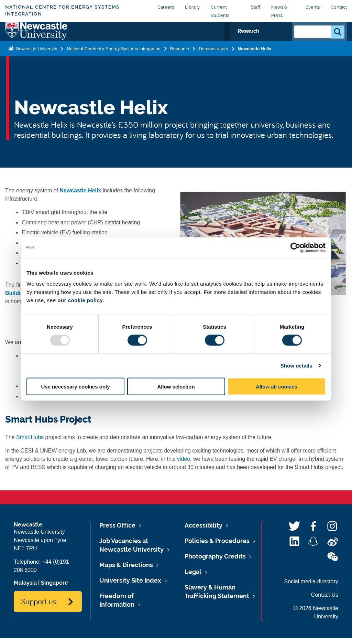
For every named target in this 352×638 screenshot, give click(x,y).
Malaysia (25, 582)
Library (192, 7)
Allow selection (176, 386)
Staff (255, 7)
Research (268, 40)
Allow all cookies (276, 386)
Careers (165, 7)
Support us (38, 601)
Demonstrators (213, 63)
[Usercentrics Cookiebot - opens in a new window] (295, 248)
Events (313, 7)
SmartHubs (30, 437)
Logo (36, 39)
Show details (296, 366)
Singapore (54, 582)
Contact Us (324, 595)
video (183, 459)
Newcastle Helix (255, 63)
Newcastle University (35, 63)
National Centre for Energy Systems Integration (62, 10)
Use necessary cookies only (75, 386)
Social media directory (311, 581)
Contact (339, 7)
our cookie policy (80, 300)
